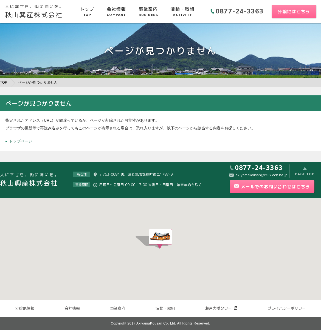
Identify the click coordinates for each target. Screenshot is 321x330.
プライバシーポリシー (287, 308)
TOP (3, 82)
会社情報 (72, 308)
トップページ (20, 141)
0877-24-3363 (239, 11)
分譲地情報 (24, 308)
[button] (160, 239)
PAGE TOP (304, 174)
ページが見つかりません (38, 82)
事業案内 (117, 308)
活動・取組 (165, 308)
